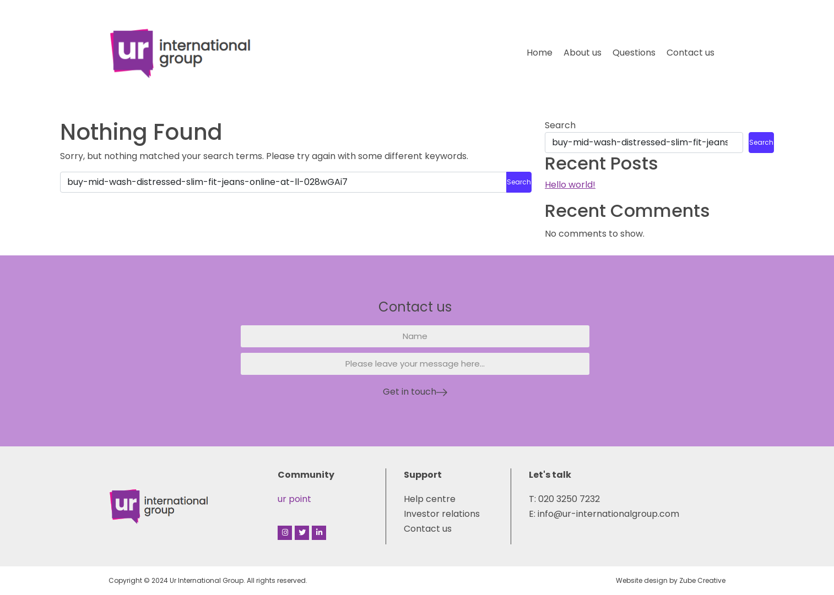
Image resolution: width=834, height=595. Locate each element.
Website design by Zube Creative (670, 580)
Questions (634, 52)
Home (540, 52)
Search (560, 125)
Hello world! (570, 184)
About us (583, 52)
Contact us (690, 52)
